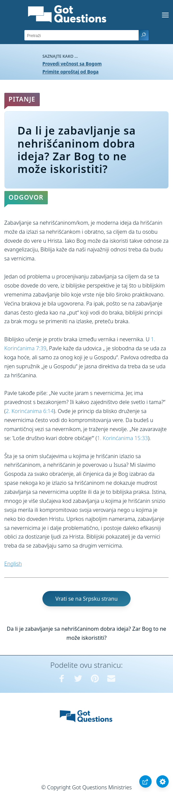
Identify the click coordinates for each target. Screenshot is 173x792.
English (13, 563)
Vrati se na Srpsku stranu (86, 598)
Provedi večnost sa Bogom (72, 63)
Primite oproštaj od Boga (70, 71)
